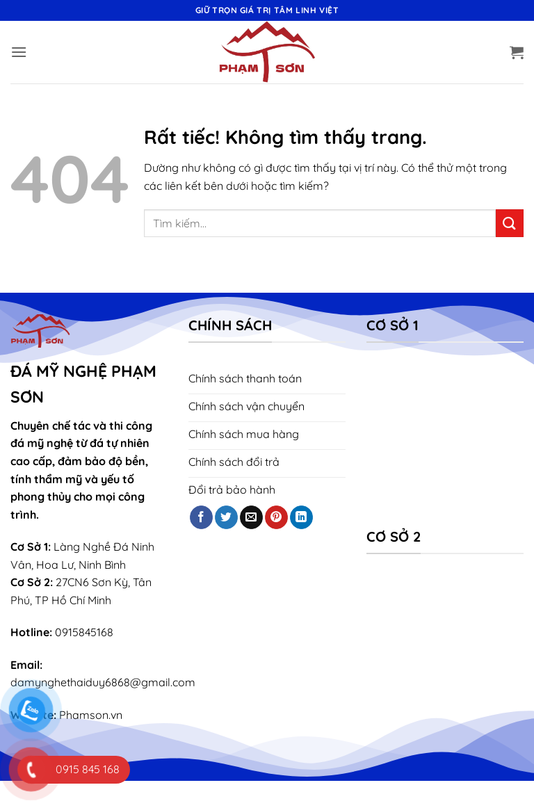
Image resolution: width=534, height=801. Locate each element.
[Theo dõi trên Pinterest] (276, 517)
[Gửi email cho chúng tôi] (251, 517)
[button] (18, 52)
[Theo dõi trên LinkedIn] (301, 517)
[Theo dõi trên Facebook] (201, 517)
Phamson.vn (90, 715)
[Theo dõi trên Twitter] (226, 517)
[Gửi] (510, 222)
